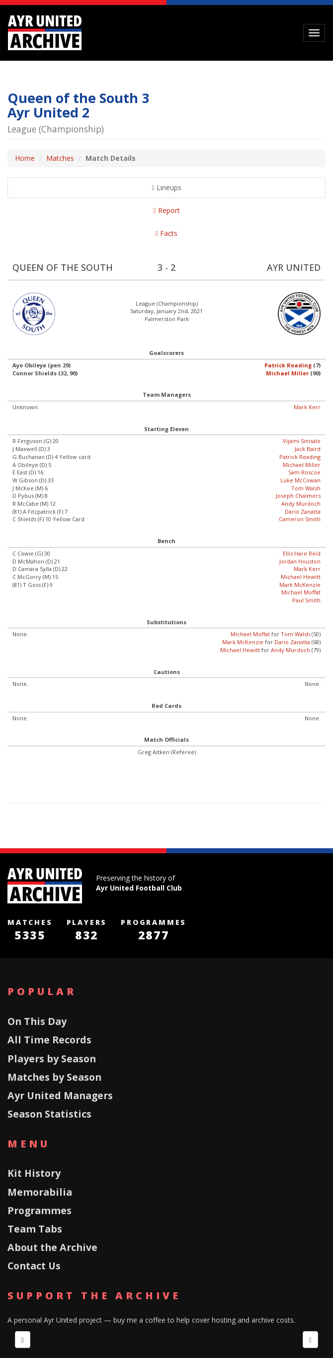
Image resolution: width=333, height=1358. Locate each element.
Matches (60, 158)
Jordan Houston (300, 561)
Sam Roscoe (304, 472)
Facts (166, 233)
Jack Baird (308, 449)
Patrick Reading (288, 365)
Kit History (34, 1173)
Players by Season (51, 1058)
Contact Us (34, 1265)
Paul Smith (306, 600)
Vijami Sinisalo (302, 441)
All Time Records (49, 1039)
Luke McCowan (300, 480)
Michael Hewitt (301, 576)
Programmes (39, 1210)
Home (25, 158)
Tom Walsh (306, 488)
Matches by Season (54, 1077)
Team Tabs (34, 1229)
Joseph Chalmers (298, 495)
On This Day (37, 1021)
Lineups (166, 187)
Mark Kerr (307, 407)
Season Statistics (49, 1114)
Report (166, 210)
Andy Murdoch (301, 503)
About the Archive (52, 1247)
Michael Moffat (301, 592)
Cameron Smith (300, 519)
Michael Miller (287, 373)
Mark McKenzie (300, 584)
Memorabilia (39, 1192)
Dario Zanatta (303, 511)
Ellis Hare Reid (302, 553)
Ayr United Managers (60, 1095)
